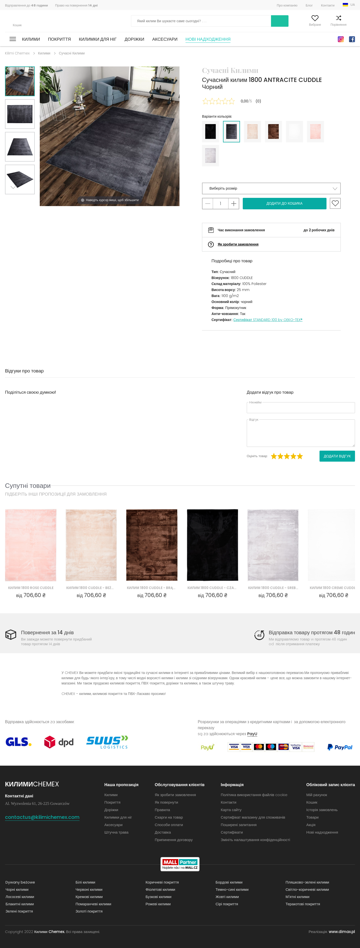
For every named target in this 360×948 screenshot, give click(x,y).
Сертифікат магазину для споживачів (253, 817)
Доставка (163, 832)
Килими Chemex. (49, 931)
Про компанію (287, 5)
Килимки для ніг (97, 39)
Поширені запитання (238, 824)
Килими (31, 39)
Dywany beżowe (20, 882)
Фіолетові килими (160, 889)
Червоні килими (88, 889)
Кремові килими (88, 896)
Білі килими (85, 882)
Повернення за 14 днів (48, 632)
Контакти (327, 5)
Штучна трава (116, 832)
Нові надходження (208, 39)
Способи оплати (169, 824)
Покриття (59, 39)
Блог (309, 5)
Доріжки (134, 39)
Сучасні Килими (71, 53)
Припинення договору (174, 839)
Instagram (341, 39)
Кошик (350, 24)
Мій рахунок (281, 24)
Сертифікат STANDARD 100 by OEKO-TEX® (268, 319)
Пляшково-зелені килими (307, 882)
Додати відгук (337, 456)
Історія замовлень (322, 809)
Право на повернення (76, 5)
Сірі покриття (226, 904)
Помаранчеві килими (93, 904)
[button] (271, 188)
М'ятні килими (297, 896)
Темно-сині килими (231, 889)
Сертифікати (232, 832)
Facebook (352, 39)
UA (352, 4)
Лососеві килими (19, 896)
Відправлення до (26, 5)
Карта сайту (231, 809)
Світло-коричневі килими (307, 889)
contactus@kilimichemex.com (45, 817)
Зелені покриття (19, 911)
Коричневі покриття (162, 882)
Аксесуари (165, 39)
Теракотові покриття (302, 904)
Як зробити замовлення (238, 244)
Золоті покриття (88, 911)
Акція (311, 824)
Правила (162, 809)
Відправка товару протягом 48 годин (311, 632)
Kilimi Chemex (17, 53)
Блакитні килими (19, 904)
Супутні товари (28, 485)
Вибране (305, 24)
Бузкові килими (158, 896)
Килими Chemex (27, 21)
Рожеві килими (157, 904)
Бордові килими (228, 882)
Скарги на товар (169, 817)
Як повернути (166, 802)
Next (14, 200)
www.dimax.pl (342, 931)
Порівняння (329, 24)
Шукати (252, 21)
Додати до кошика (284, 203)
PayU (252, 734)
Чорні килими (16, 889)
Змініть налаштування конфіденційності (255, 839)
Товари (312, 817)
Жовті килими (227, 896)
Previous (25, 200)
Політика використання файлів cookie (254, 794)
